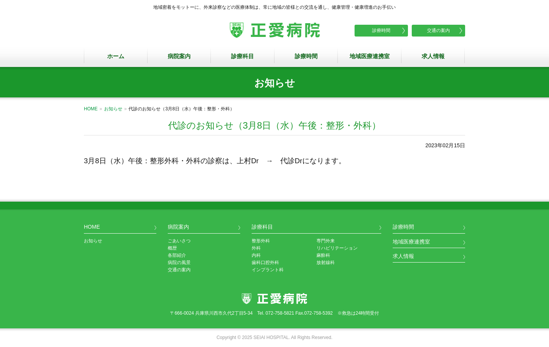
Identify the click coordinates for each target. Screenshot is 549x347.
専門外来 (325, 241)
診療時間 (381, 30)
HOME (91, 108)
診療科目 (242, 56)
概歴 (172, 248)
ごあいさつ (179, 241)
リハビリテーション (337, 248)
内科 (256, 255)
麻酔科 (323, 255)
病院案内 (179, 56)
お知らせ (113, 108)
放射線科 (325, 262)
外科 (256, 248)
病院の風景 (179, 262)
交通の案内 (438, 30)
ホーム (115, 56)
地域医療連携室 (370, 56)
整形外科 (261, 241)
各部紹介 (177, 255)
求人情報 (433, 56)
